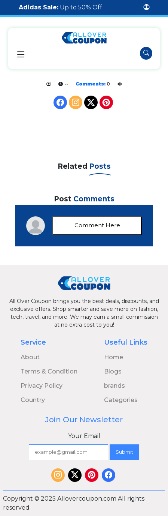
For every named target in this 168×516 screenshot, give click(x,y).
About (30, 357)
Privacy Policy (41, 385)
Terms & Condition (49, 371)
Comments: (91, 84)
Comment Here (97, 225)
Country (33, 400)
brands (114, 385)
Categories (121, 400)
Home (113, 357)
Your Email (84, 436)
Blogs (113, 371)
